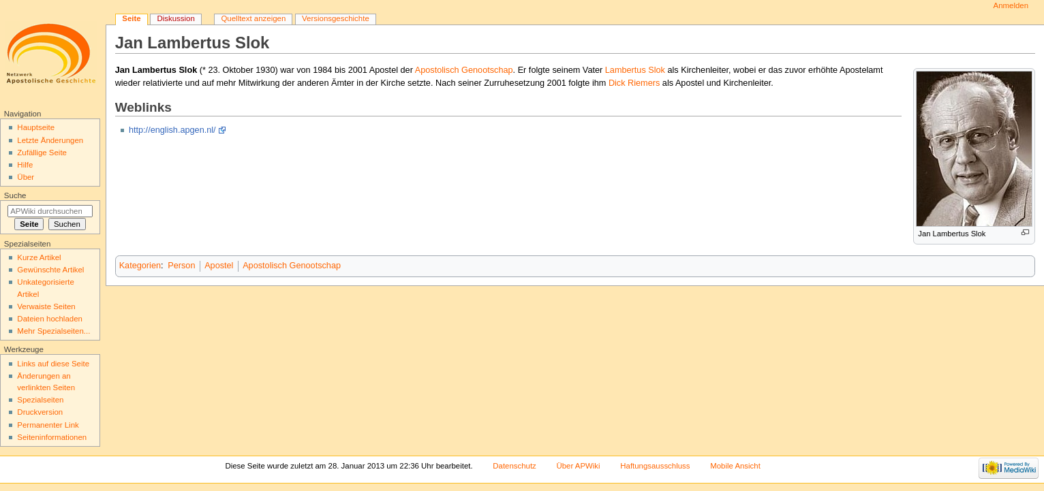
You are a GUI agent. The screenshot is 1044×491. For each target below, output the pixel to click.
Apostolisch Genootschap (464, 70)
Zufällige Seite (42, 152)
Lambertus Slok (635, 70)
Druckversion (40, 412)
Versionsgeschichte (335, 18)
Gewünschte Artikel (50, 270)
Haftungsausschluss (655, 466)
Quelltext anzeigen (253, 18)
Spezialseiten (40, 400)
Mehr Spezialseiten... (53, 331)
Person (181, 265)
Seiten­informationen (52, 437)
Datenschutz (514, 466)
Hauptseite (36, 127)
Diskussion (175, 18)
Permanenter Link (47, 425)
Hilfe (25, 165)
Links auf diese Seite (53, 364)
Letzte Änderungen (50, 140)
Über (25, 177)
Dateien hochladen (49, 319)
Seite (131, 18)
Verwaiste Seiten (46, 306)
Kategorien (140, 265)
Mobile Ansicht (735, 466)
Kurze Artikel (39, 257)
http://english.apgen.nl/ (172, 130)
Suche (15, 195)
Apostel (218, 265)
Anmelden (1011, 5)
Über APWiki (578, 466)
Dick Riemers (634, 83)
